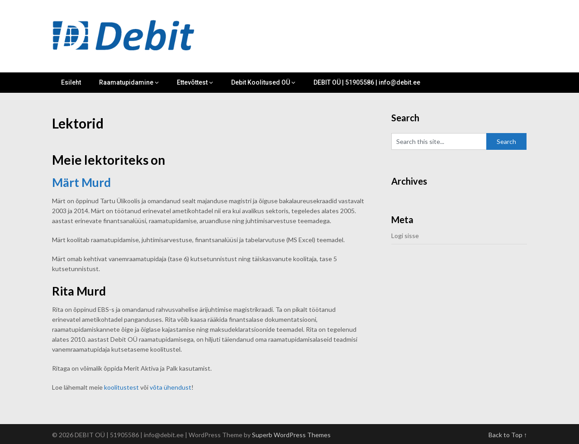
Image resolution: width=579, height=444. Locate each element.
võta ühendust (170, 387)
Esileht (71, 82)
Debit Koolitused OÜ (260, 82)
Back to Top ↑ (508, 435)
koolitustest (121, 387)
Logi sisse (405, 235)
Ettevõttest (192, 82)
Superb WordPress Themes (291, 435)
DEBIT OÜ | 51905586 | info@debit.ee (366, 82)
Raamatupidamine (126, 82)
